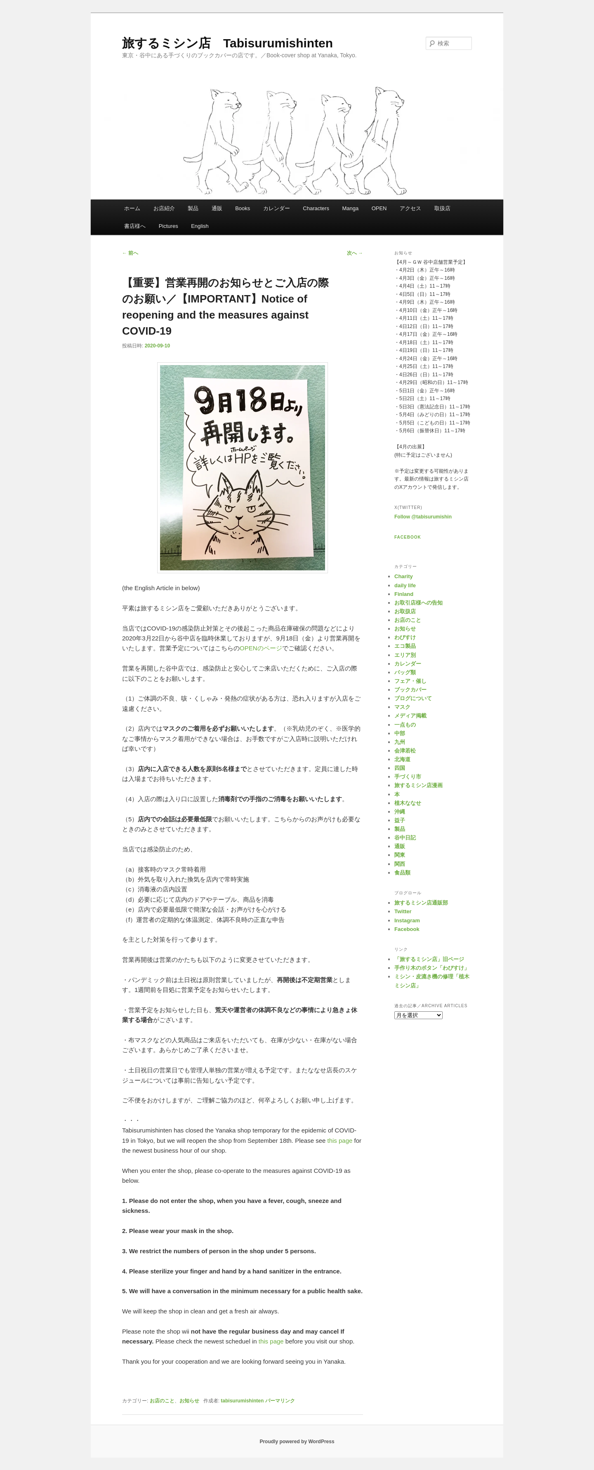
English (200, 226)
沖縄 (399, 812)
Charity (403, 576)
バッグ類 (405, 672)
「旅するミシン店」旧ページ (429, 959)
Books (242, 208)
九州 (399, 742)
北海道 (402, 759)
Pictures (168, 226)
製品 (193, 208)
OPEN (379, 208)
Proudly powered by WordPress (296, 1441)
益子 (399, 820)
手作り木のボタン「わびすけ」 (431, 968)
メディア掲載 (410, 716)
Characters (316, 208)
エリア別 (405, 655)
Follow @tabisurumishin (423, 517)
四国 (399, 768)
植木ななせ (407, 803)
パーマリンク (280, 1401)
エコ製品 (405, 646)
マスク (402, 707)
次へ (355, 253)
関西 (399, 864)
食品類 (402, 873)
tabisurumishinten (242, 1401)
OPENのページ (261, 648)
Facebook (407, 537)
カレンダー (276, 208)
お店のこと (162, 1401)
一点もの (405, 725)
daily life (405, 585)
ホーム (132, 208)
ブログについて (413, 698)
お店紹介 (164, 208)
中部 (399, 733)
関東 (399, 855)
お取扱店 (405, 611)
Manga (350, 208)
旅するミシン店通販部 (421, 903)
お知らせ (189, 1401)
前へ (130, 253)
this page (340, 1140)
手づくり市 (407, 777)
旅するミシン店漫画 (418, 785)
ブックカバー (410, 690)
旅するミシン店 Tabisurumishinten (227, 43)
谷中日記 (405, 838)
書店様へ (135, 226)
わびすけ (405, 637)
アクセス (410, 208)
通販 (217, 208)
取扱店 (442, 208)
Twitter (403, 911)
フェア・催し (410, 681)
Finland (403, 594)
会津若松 (405, 751)
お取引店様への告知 (418, 603)
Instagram (407, 920)
